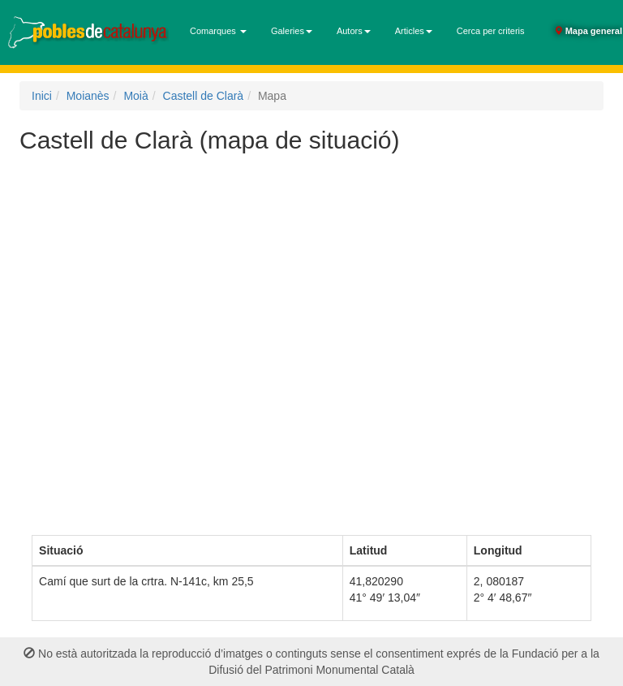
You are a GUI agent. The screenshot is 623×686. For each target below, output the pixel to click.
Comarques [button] (218, 31)
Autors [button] (354, 31)
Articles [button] (413, 31)
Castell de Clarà (203, 95)
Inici (42, 95)
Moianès (88, 95)
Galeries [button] (291, 31)
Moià (135, 95)
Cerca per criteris (491, 31)
